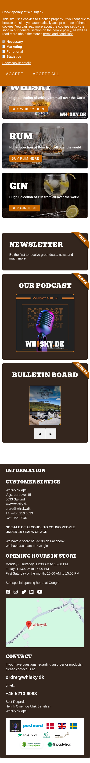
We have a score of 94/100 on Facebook (35, 541)
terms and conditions (58, 34)
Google (54, 583)
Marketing (14, 47)
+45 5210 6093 (21, 693)
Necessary (15, 41)
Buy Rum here (26, 158)
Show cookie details (16, 63)
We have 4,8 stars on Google (27, 546)
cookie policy (62, 30)
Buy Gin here (25, 208)
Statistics (14, 56)
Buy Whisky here (29, 109)
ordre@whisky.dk (18, 508)
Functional (15, 51)
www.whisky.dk (16, 504)
